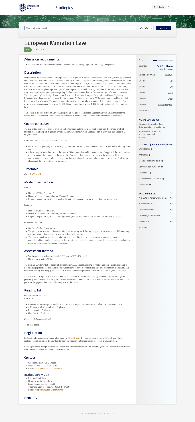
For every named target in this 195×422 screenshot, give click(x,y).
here (39, 341)
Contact (110, 413)
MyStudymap (73, 338)
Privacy (102, 413)
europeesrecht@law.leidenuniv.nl (48, 390)
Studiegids (64, 7)
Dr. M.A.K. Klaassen (165, 66)
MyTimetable (36, 174)
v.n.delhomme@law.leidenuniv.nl (48, 369)
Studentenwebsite (88, 413)
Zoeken (163, 28)
